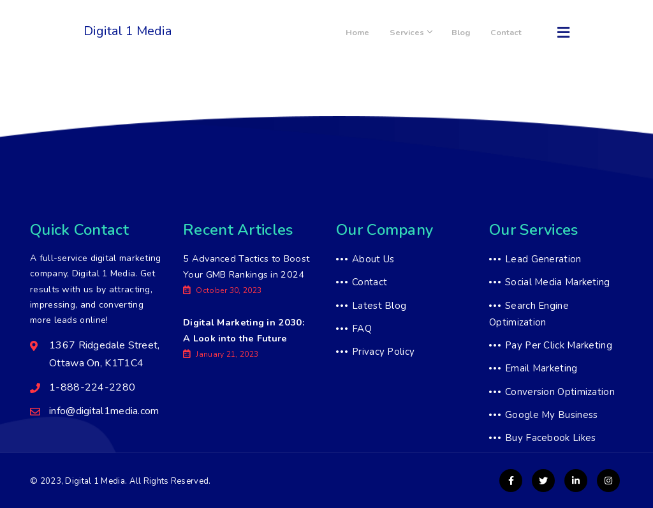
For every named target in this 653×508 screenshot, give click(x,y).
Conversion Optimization (560, 391)
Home (386, 32)
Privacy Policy (383, 351)
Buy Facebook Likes (550, 437)
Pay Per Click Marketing (558, 345)
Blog (473, 32)
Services (431, 32)
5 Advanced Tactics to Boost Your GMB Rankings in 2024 (246, 275)
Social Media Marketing (557, 282)
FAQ (362, 328)
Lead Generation (543, 259)
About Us (373, 259)
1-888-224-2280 (225, 39)
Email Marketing (541, 368)
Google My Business (551, 414)
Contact (510, 32)
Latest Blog (379, 305)
